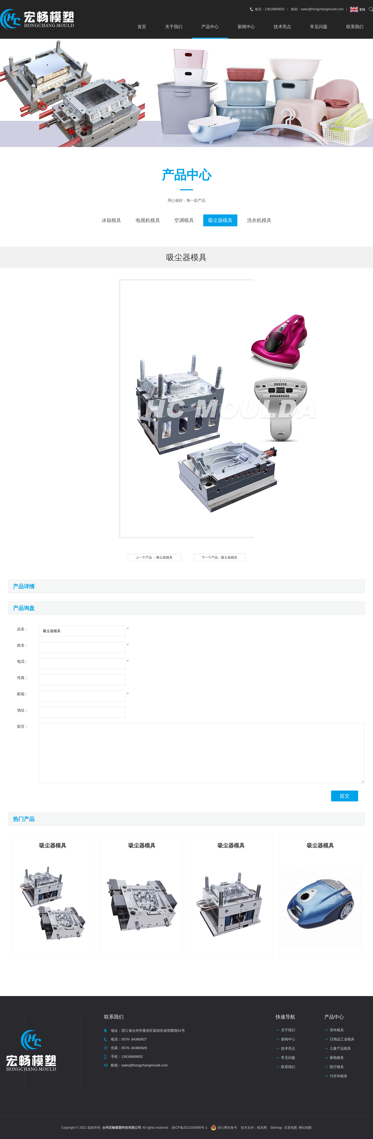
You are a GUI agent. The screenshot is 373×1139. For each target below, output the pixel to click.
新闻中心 (246, 26)
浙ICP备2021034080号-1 (189, 1128)
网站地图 (305, 1128)
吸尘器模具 (220, 220)
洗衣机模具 (259, 220)
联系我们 (355, 26)
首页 (142, 26)
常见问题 (318, 26)
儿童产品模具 (340, 1048)
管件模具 (337, 1030)
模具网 (262, 1128)
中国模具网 (72, 1093)
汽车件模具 (338, 1076)
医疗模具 (337, 1067)
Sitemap (276, 1128)
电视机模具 (148, 220)
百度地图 (290, 1128)
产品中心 (210, 26)
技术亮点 (282, 26)
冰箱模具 (111, 220)
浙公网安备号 (227, 1128)
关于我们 (173, 26)
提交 (344, 796)
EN (362, 9)
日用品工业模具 (342, 1039)
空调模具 (184, 220)
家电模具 (337, 1058)
